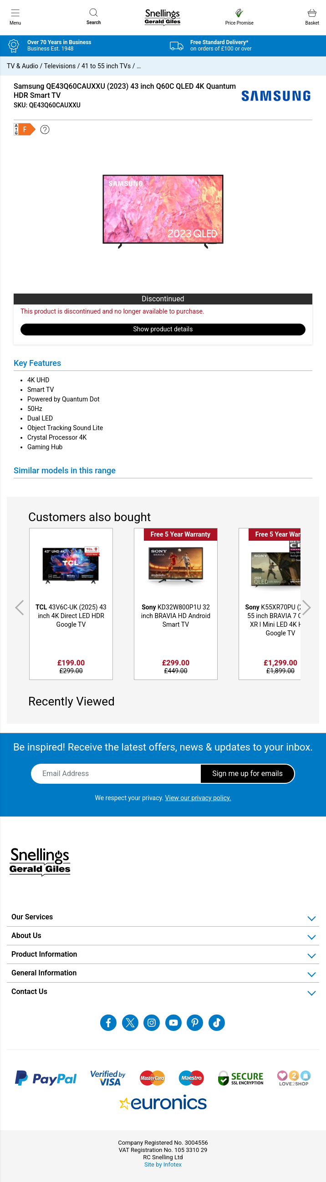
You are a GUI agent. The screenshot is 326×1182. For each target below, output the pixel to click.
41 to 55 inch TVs (106, 66)
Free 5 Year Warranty (180, 534)
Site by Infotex (163, 1164)
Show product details (163, 329)
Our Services (32, 917)
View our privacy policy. (198, 798)
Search (94, 16)
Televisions (60, 66)
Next (308, 607)
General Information (43, 973)
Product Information (44, 954)
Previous (17, 607)
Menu (15, 16)
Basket (312, 17)
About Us (26, 935)
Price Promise (239, 17)
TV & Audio (22, 66)
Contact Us (29, 991)
